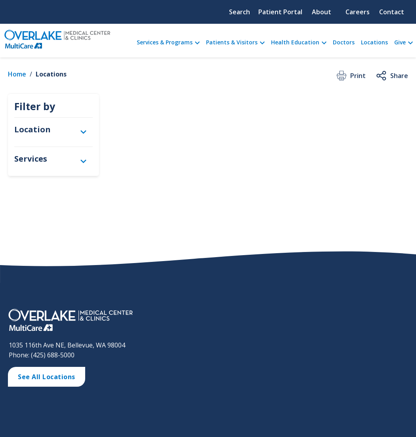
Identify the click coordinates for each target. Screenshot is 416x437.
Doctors (344, 42)
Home (17, 74)
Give (400, 42)
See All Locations (46, 376)
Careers (357, 12)
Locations (374, 42)
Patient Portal (280, 12)
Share (391, 75)
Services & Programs (165, 42)
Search (239, 12)
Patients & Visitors (232, 42)
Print (350, 75)
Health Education (295, 42)
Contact (391, 12)
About (321, 12)
